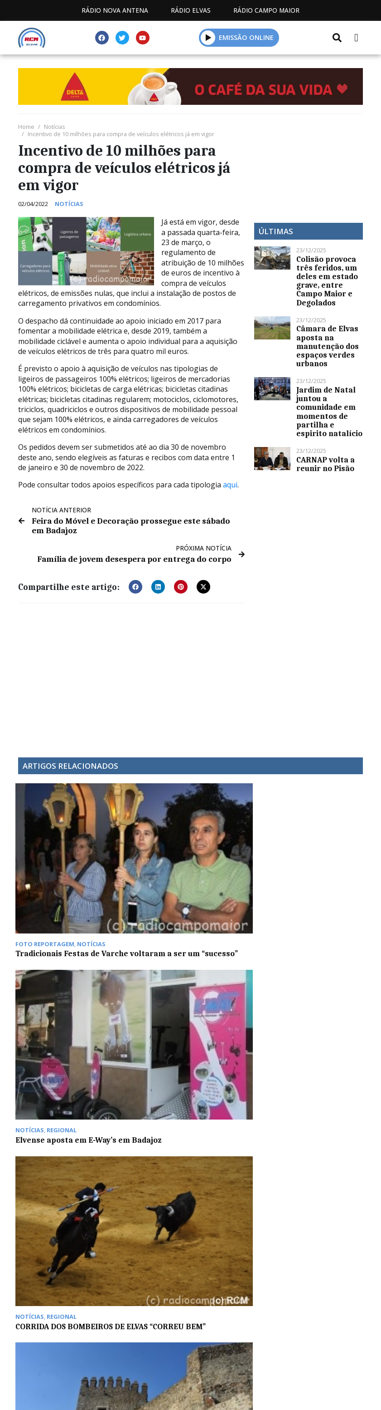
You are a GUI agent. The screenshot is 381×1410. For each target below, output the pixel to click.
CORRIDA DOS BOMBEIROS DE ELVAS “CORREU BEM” (235, 860)
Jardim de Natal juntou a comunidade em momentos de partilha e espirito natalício (329, 411)
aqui (230, 485)
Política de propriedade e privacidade (190, 1278)
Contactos (275, 1267)
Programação (204, 1267)
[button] (135, 584)
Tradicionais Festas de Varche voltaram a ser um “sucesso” (55, 868)
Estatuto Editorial (119, 1267)
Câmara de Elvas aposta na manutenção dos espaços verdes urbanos (327, 346)
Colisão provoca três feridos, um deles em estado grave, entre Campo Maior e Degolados (327, 281)
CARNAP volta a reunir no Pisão (325, 464)
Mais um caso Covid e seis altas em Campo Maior (323, 860)
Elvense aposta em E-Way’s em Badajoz (142, 856)
